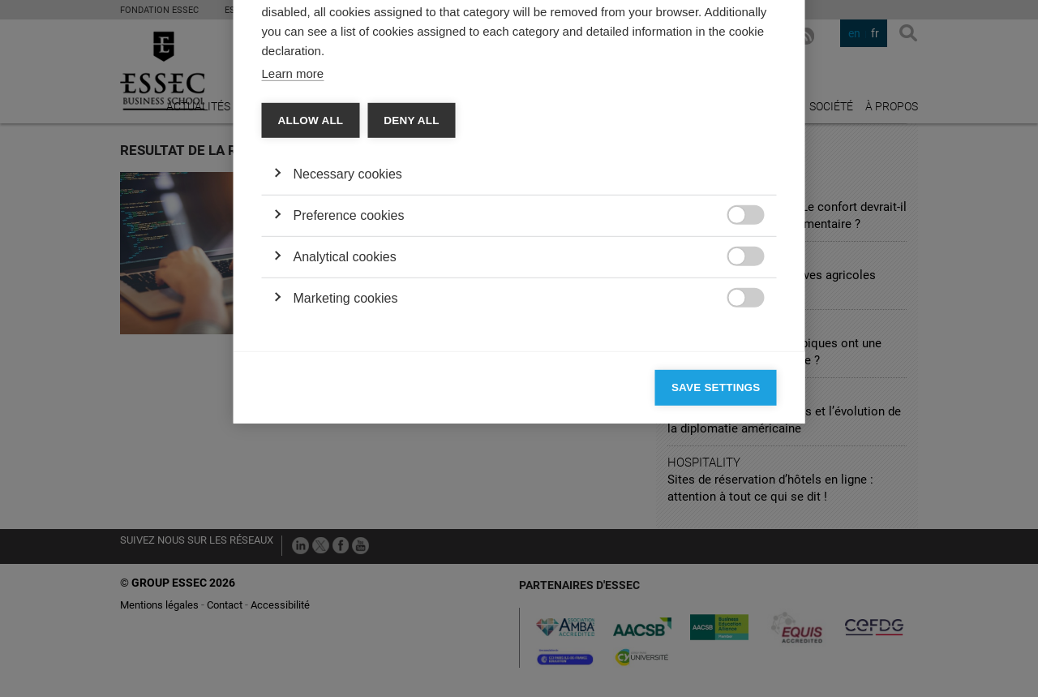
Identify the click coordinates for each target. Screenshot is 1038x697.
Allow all (311, 331)
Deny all (411, 331)
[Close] (760, 96)
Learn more (293, 284)
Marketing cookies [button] (346, 509)
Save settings (716, 598)
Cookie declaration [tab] (492, 143)
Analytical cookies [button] (345, 468)
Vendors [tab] (389, 143)
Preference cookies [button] (349, 426)
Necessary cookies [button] (348, 385)
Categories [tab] (308, 143)
